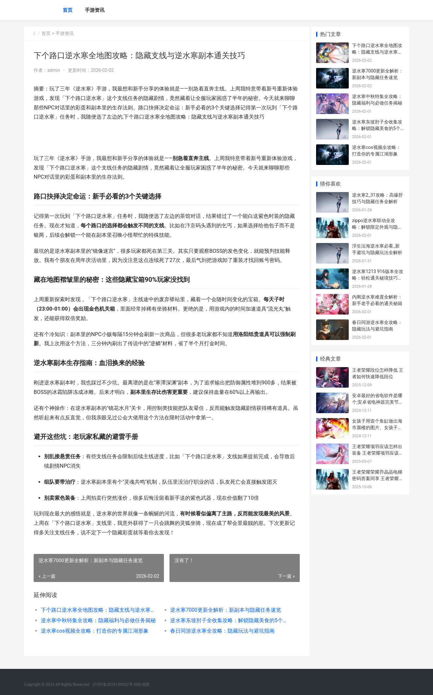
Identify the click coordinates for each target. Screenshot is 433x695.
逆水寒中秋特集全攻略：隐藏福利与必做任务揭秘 (98, 620)
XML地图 (142, 684)
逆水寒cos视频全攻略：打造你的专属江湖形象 (95, 631)
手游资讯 (94, 10)
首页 (67, 10)
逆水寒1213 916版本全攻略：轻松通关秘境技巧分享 (377, 278)
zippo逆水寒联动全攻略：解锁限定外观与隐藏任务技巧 (377, 227)
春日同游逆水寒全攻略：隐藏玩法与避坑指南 (220, 631)
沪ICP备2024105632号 (113, 684)
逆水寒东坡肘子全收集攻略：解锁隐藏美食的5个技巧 (224, 620)
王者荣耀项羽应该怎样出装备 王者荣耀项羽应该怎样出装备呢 (377, 453)
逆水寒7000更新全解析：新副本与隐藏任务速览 (223, 610)
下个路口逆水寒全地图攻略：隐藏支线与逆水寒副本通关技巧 (98, 610)
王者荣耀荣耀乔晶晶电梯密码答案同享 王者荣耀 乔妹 (377, 478)
